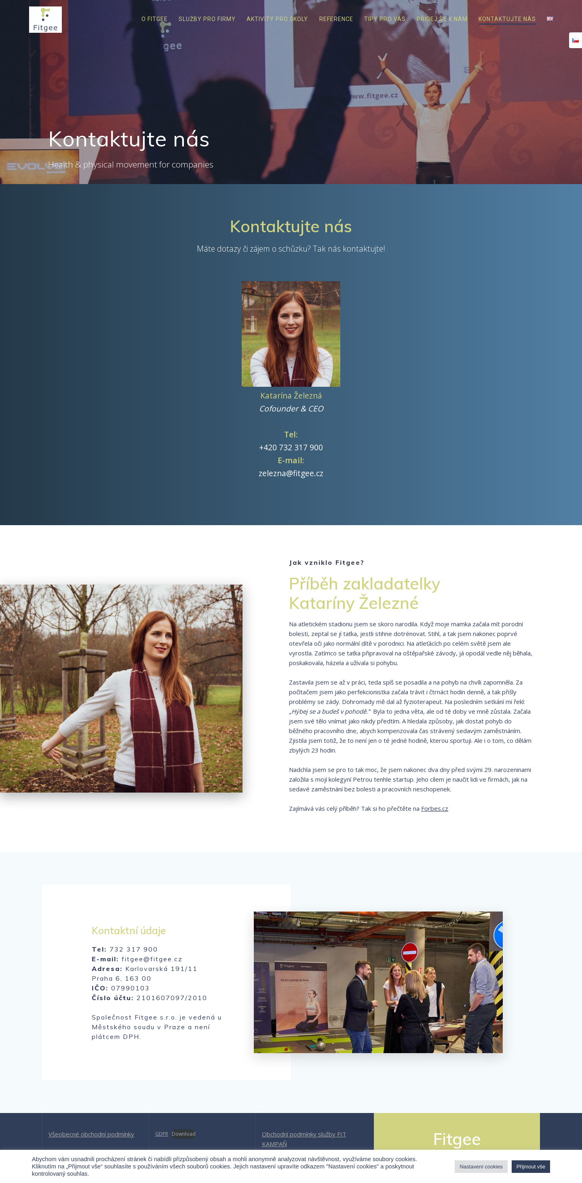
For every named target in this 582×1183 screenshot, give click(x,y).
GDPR (161, 1133)
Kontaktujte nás (507, 19)
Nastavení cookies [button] (481, 1167)
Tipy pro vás (385, 19)
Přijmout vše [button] (531, 1167)
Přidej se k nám (442, 19)
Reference (336, 19)
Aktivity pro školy (277, 19)
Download (184, 1133)
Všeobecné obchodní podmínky (91, 1134)
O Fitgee (154, 19)
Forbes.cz (434, 808)
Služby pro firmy (207, 19)
